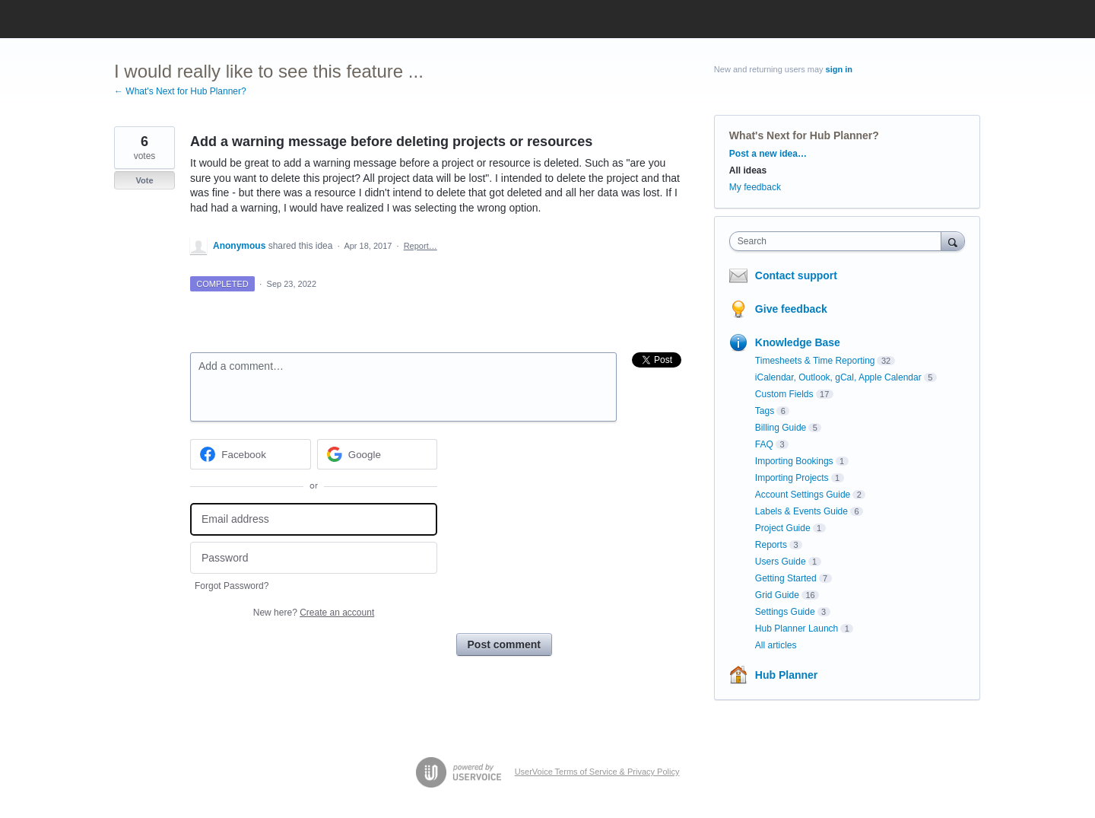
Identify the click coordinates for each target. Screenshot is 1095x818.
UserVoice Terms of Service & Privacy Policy (597, 771)
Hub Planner (786, 675)
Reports (771, 544)
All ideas (747, 170)
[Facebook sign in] (250, 454)
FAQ (764, 444)
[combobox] (839, 241)
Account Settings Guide (802, 494)
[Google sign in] (377, 454)
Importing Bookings (794, 461)
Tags (764, 411)
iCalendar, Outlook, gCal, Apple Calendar (838, 377)
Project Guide (783, 528)
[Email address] (313, 519)
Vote (144, 180)
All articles (776, 645)
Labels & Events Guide (801, 511)
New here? (313, 612)
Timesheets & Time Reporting (815, 360)
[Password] (313, 558)
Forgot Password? (231, 586)
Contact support (796, 275)
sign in (839, 69)
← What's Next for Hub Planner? (180, 91)
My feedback (755, 187)
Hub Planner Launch (796, 628)
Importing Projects (792, 478)
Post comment (504, 644)
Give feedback (791, 309)
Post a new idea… (768, 153)
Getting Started (786, 578)
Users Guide (780, 561)
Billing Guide (780, 427)
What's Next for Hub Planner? (804, 135)
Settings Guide (785, 611)
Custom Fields (784, 394)
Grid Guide (777, 595)
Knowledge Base (797, 342)
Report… (420, 245)
